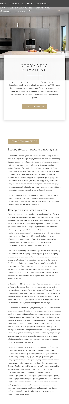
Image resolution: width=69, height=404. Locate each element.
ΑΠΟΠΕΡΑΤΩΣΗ (23, 11)
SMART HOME (43, 8)
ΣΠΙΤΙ (3, 3)
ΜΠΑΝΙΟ (14, 3)
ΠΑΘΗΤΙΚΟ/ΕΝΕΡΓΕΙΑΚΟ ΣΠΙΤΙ (16, 8)
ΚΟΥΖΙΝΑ (27, 3)
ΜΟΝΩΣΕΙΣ (5, 11)
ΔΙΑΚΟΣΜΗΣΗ (43, 3)
